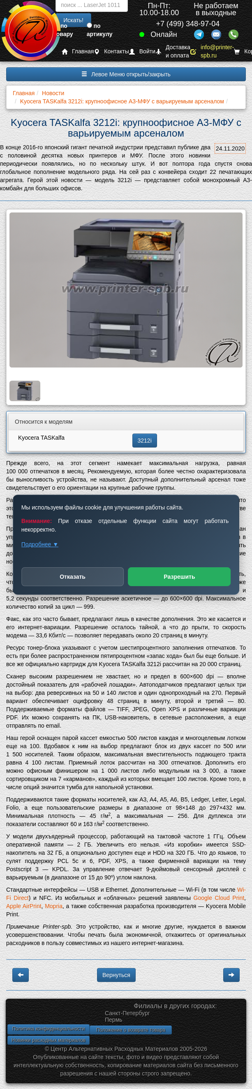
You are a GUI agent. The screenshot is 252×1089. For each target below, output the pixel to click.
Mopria (53, 906)
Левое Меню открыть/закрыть (126, 74)
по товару (63, 30)
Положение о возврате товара (130, 1030)
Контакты (111, 51)
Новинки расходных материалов (49, 1040)
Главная (78, 51)
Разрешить (179, 576)
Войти (142, 51)
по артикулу (100, 30)
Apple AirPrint (24, 906)
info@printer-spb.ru (212, 51)
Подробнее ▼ (39, 544)
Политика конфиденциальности (48, 1029)
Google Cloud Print (219, 898)
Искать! (73, 20)
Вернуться (116, 975)
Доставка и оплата (172, 51)
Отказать (73, 576)
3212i (145, 440)
